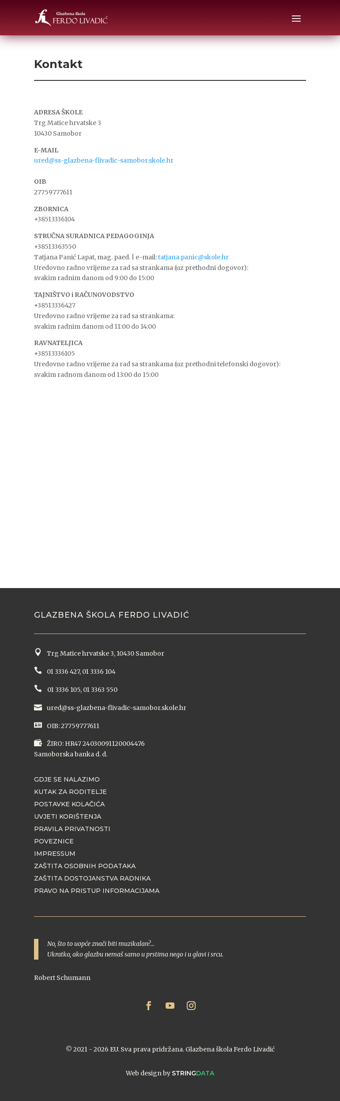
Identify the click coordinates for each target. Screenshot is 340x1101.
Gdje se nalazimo (67, 779)
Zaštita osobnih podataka (85, 866)
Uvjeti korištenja (67, 816)
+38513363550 (55, 247)
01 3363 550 (100, 690)
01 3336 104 (99, 672)
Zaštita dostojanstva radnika (92, 878)
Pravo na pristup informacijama (96, 891)
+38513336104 (54, 219)
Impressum (55, 854)
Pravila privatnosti (72, 829)
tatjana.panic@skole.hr (193, 257)
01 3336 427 (61, 672)
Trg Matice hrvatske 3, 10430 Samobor (104, 653)
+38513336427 (55, 305)
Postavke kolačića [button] (69, 804)
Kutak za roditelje (70, 792)
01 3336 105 (63, 690)
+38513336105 (54, 353)
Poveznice (54, 841)
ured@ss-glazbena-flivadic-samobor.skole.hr (104, 160)
